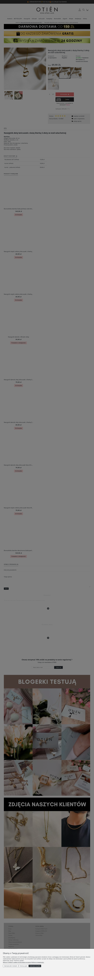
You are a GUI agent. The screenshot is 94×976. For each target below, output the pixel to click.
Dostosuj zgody (23, 966)
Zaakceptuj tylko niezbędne (10, 966)
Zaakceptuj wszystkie (35, 966)
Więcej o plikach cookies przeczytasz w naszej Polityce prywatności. (23, 962)
